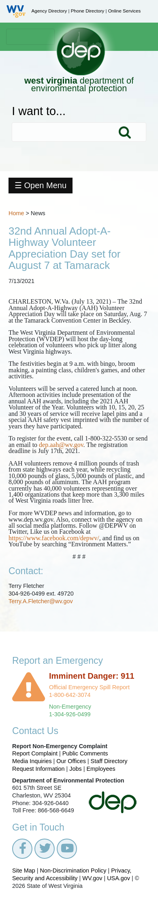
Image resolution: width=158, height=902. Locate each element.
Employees (101, 769)
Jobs (75, 769)
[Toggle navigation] (30, 37)
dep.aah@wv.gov (61, 444)
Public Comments (85, 753)
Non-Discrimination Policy (73, 870)
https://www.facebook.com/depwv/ (54, 538)
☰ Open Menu (40, 185)
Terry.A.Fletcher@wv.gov (41, 601)
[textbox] (79, 132)
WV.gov (92, 878)
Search (124, 132)
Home (16, 213)
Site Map (23, 870)
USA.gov (118, 878)
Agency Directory (49, 10)
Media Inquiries (32, 761)
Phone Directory (88, 10)
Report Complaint (35, 753)
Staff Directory (109, 761)
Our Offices (71, 761)
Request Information (38, 769)
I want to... (39, 111)
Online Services (124, 10)
